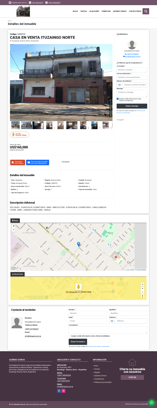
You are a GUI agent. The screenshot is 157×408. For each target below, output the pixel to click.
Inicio (75, 11)
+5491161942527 (133, 54)
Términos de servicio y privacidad (98, 346)
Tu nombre (121, 66)
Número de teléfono (124, 81)
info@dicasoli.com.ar (132, 56)
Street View (19, 134)
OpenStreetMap (141, 270)
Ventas (83, 11)
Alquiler (97, 372)
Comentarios (73, 325)
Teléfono (113, 317)
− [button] (14, 230)
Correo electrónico (124, 74)
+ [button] (14, 226)
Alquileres (94, 11)
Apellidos (113, 310)
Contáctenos (135, 11)
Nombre (72, 310)
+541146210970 (37, 3)
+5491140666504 (54, 3)
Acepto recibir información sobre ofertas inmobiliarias (90, 336)
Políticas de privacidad (102, 382)
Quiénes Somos (120, 11)
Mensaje (120, 89)
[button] (110, 46)
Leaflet (128, 270)
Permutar (106, 11)
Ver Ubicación (72, 292)
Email (71, 317)
